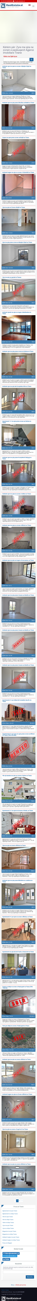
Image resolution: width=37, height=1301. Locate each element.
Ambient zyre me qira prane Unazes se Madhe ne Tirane (18, 595)
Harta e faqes (5, 1290)
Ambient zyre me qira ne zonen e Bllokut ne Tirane (16, 1059)
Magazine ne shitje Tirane (9, 1234)
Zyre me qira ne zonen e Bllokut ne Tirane (14, 845)
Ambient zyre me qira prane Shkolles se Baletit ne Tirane (18, 102)
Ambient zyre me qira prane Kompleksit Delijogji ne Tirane (16, 458)
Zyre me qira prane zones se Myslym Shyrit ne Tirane (17, 242)
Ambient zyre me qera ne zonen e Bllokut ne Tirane (16, 525)
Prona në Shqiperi (7, 1243)
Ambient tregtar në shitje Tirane (11, 1240)
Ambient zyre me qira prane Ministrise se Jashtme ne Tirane (17, 881)
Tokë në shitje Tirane (8, 1222)
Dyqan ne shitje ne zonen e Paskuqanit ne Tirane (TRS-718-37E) (17, 987)
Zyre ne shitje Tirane (8, 1228)
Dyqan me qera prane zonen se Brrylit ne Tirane (15, 137)
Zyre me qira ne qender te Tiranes (11, 277)
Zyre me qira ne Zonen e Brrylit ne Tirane (13, 207)
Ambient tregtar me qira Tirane (10, 1237)
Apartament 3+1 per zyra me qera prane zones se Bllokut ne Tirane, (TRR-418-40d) (18, 734)
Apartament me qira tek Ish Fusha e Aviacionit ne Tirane (18, 951)
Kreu (12, 1285)
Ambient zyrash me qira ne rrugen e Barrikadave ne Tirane (16, 313)
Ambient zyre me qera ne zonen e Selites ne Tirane (16, 494)
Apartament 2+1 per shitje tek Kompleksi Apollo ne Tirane (16, 700)
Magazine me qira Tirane (9, 1231)
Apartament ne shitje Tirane (10, 1213)
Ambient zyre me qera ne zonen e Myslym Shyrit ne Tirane (16, 67)
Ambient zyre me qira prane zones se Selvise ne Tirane (17, 351)
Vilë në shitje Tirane (7, 1219)
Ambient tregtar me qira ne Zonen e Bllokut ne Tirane (17, 1094)
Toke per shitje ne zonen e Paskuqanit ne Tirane (15, 1026)
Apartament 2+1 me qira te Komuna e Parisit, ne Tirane (17, 810)
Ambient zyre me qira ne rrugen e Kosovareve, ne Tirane (18, 560)
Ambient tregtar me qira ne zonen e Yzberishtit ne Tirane (18, 172)
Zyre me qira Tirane (7, 1225)
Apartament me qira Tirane (9, 1211)
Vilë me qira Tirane (7, 1216)
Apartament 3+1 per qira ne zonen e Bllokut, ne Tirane (17, 917)
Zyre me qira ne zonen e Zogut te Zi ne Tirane (15, 1129)
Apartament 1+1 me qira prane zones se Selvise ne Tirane (16, 422)
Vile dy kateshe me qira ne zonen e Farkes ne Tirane (17, 775)
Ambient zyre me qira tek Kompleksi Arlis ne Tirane (16, 386)
